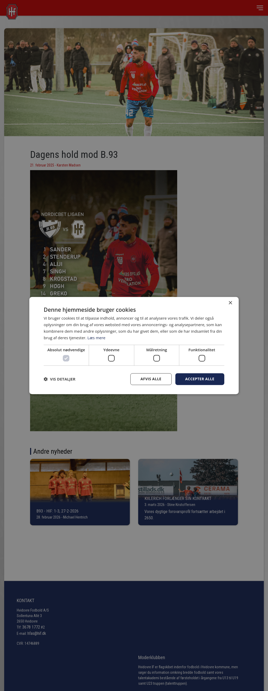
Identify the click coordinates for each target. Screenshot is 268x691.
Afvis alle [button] (151, 378)
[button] (59, 379)
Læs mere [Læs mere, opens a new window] (96, 337)
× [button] (230, 303)
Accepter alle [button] (199, 378)
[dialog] (134, 345)
